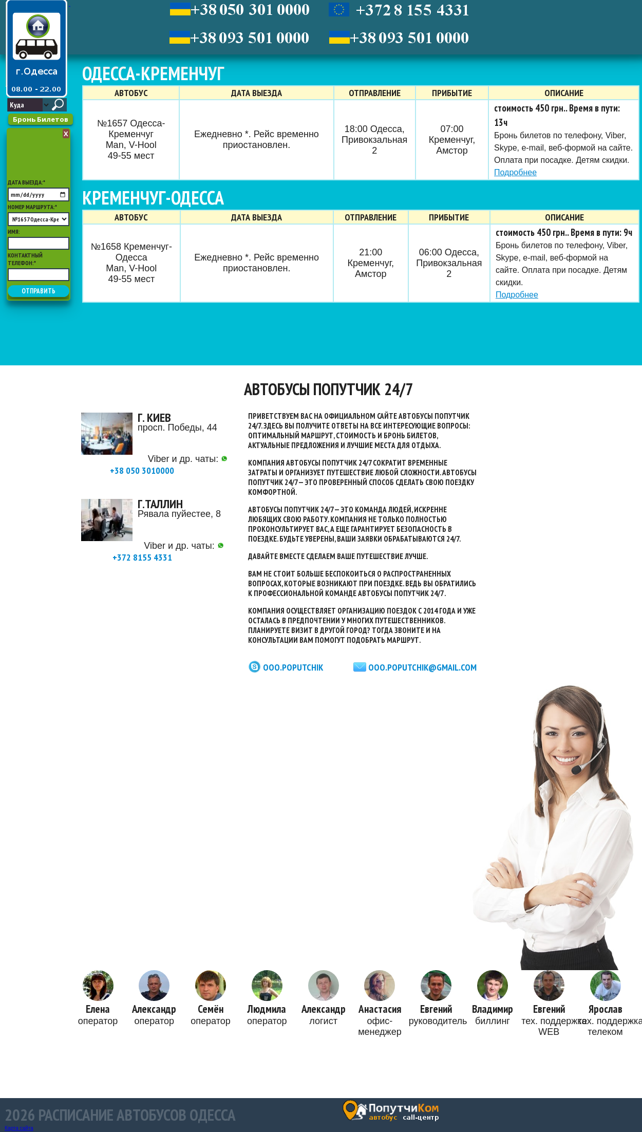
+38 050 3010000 (169, 465)
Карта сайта (19, 1128)
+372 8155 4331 (168, 552)
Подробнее (515, 172)
